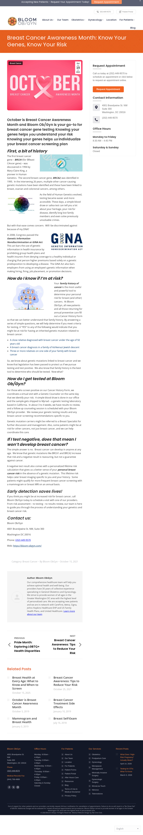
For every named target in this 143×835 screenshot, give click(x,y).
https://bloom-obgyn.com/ (27, 537)
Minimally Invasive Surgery (99, 765)
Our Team (69, 750)
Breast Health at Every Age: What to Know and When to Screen (25, 674)
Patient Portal (70, 765)
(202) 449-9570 (23, 531)
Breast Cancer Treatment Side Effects (64, 695)
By (49, 553)
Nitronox (95, 782)
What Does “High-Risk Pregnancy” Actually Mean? (127, 749)
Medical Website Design (80, 804)
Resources (69, 773)
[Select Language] (127, 828)
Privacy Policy (70, 787)
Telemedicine (97, 785)
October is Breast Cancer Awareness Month (25, 695)
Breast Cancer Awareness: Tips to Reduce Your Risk (66, 672)
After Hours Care (72, 769)
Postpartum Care (99, 750)
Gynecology (97, 754)
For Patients (70, 758)
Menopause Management (97, 759)
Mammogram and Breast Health (24, 712)
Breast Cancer (15, 55)
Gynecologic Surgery (97, 772)
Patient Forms (70, 761)
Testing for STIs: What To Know (127, 761)
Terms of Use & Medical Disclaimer (72, 782)
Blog (66, 777)
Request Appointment (108, 81)
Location (68, 754)
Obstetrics (96, 746)
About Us (68, 746)
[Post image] (8, 669)
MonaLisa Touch (98, 778)
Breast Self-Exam (65, 710)
